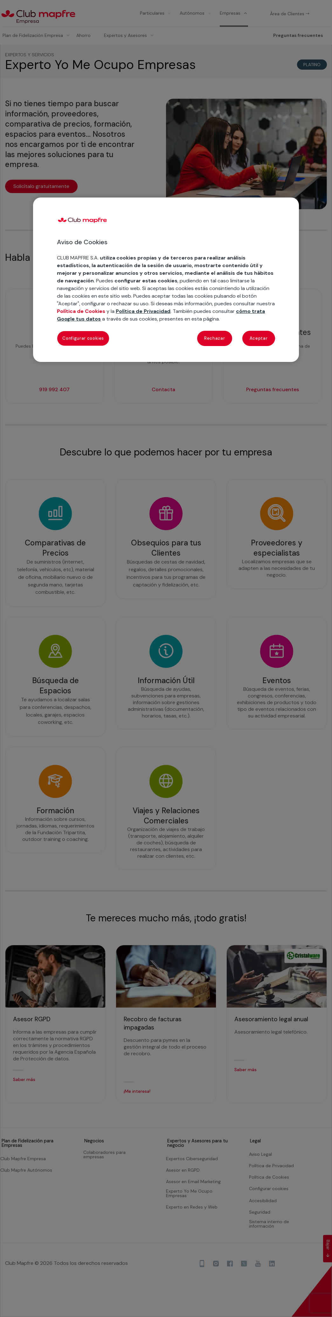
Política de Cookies (81, 311)
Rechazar (214, 338)
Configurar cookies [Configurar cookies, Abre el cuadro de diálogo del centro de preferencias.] (83, 338)
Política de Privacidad (143, 311)
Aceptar (259, 338)
